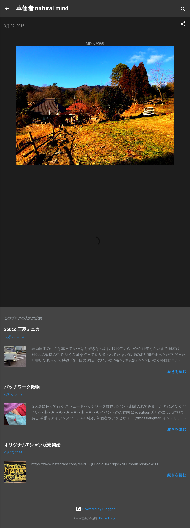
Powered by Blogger (95, 509)
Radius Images (108, 518)
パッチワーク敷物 (22, 387)
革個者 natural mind (42, 8)
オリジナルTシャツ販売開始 (32, 444)
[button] (183, 25)
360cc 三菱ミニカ (24, 329)
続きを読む (176, 371)
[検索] (183, 10)
